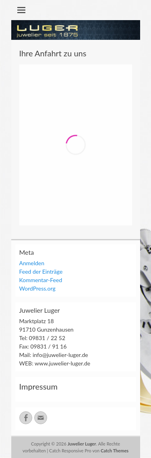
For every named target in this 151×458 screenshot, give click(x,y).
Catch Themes (114, 450)
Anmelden (32, 263)
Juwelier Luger (82, 443)
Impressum (38, 386)
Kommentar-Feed (40, 279)
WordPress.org (37, 288)
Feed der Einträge (41, 271)
